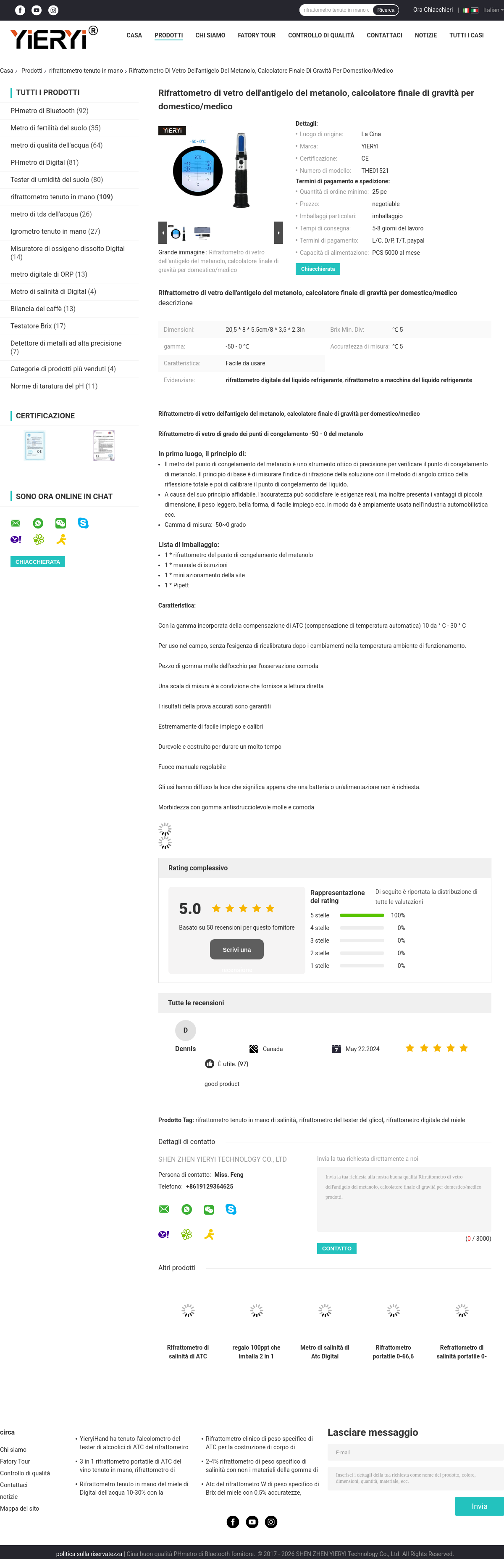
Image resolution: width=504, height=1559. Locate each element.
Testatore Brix (31, 326)
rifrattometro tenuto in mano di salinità (246, 1120)
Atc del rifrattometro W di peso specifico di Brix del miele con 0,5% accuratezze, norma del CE (262, 1489)
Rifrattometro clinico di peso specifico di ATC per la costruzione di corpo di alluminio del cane (259, 1444)
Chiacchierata (318, 269)
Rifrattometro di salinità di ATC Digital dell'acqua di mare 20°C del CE (187, 1352)
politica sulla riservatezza (89, 1554)
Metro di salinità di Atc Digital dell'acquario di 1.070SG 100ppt (324, 1352)
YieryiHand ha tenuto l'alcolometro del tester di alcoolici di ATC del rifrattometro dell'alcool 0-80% (134, 1444)
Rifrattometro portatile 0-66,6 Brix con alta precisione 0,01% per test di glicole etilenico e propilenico (393, 1352)
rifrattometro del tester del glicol (341, 1120)
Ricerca (385, 10)
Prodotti (169, 35)
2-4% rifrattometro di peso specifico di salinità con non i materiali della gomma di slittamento (262, 1467)
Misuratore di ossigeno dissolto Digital (67, 249)
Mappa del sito (19, 1508)
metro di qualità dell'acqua (49, 145)
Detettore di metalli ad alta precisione (66, 343)
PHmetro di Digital (37, 162)
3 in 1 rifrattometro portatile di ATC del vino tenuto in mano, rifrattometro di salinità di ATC (130, 1467)
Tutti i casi (466, 35)
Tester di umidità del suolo (49, 180)
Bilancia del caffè (36, 309)
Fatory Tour (257, 35)
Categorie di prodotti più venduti (58, 369)
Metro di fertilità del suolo (48, 128)
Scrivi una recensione (236, 952)
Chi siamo (211, 35)
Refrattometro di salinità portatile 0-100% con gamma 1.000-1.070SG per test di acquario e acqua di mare (461, 1352)
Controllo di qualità (321, 35)
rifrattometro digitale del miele (425, 1120)
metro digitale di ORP (42, 274)
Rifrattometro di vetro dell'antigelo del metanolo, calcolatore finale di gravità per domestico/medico (218, 261)
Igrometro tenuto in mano (48, 231)
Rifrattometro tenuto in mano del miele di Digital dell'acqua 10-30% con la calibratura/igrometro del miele (134, 1489)
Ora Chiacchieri (433, 9)
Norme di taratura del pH (47, 386)
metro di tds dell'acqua (44, 214)
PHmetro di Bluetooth (42, 111)
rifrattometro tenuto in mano (86, 70)
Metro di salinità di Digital (48, 292)
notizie (426, 35)
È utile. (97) (233, 1064)
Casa (134, 35)
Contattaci (384, 35)
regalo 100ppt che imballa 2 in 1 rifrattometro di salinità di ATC (257, 1352)
